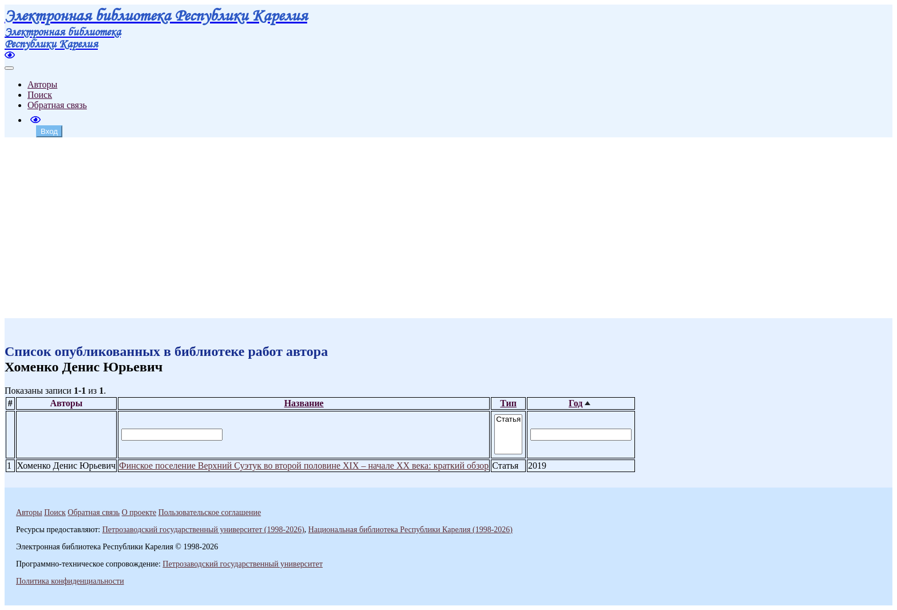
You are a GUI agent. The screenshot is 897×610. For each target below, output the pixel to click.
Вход (49, 131)
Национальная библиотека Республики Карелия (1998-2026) (410, 529)
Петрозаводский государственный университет (242, 564)
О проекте (139, 512)
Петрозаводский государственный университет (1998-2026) (203, 529)
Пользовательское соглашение (209, 512)
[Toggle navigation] (9, 68)
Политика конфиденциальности (70, 581)
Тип (508, 403)
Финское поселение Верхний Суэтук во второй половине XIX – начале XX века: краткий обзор (304, 465)
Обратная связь (57, 105)
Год (575, 403)
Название (304, 403)
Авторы (42, 84)
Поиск (39, 95)
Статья (508, 420)
